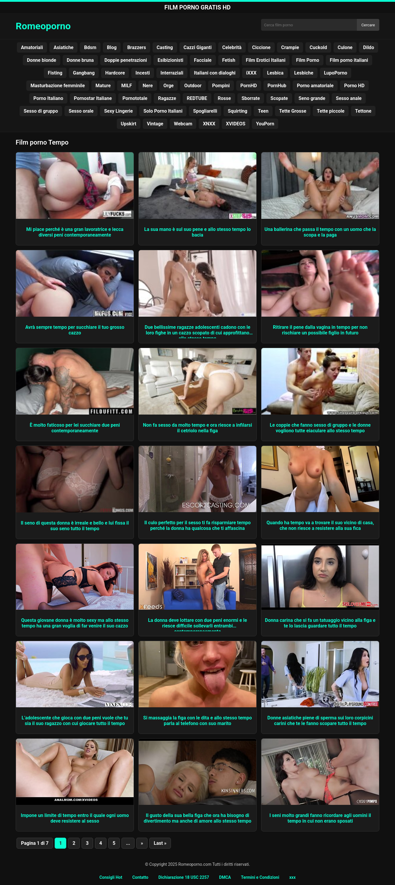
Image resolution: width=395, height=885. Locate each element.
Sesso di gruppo (41, 111)
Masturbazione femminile (57, 85)
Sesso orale (81, 111)
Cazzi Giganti (198, 47)
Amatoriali (32, 47)
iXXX (251, 73)
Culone (345, 47)
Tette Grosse (292, 111)
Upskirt (128, 124)
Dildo (368, 47)
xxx (292, 877)
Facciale (202, 60)
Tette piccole (330, 111)
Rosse (224, 98)
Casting (165, 47)
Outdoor (192, 85)
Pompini (221, 85)
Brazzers (136, 47)
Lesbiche (303, 73)
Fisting (55, 73)
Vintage (155, 124)
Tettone (363, 111)
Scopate (279, 98)
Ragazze (167, 98)
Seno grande (312, 98)
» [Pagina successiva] (142, 843)
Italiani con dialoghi (215, 73)
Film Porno (307, 60)
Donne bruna (80, 60)
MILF (126, 85)
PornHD (248, 85)
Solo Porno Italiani (162, 111)
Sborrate (251, 98)
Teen (263, 111)
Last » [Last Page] (160, 843)
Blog (112, 47)
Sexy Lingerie (118, 111)
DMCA (225, 877)
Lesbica (275, 73)
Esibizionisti (170, 60)
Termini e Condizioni (260, 877)
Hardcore (115, 73)
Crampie (290, 47)
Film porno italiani (349, 60)
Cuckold (318, 47)
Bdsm (90, 47)
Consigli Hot (110, 877)
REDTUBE (197, 98)
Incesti (142, 73)
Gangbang (84, 73)
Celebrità (232, 47)
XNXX (209, 124)
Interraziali (172, 73)
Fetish (228, 60)
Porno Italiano (48, 98)
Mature (103, 85)
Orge (168, 85)
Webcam (183, 124)
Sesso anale (349, 98)
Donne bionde (41, 60)
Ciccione (261, 47)
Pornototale (134, 98)
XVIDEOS (235, 124)
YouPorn (265, 124)
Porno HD (354, 85)
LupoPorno (335, 73)
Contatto (140, 877)
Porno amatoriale (315, 85)
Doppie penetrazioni (125, 60)
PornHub (277, 85)
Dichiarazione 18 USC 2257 (183, 877)
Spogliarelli (205, 111)
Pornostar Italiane (93, 98)
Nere (148, 85)
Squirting (237, 111)
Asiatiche (63, 47)
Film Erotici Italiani (266, 60)
